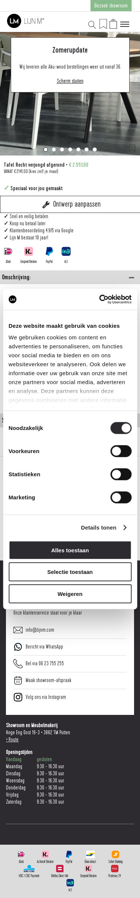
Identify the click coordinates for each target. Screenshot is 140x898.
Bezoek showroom (111, 5)
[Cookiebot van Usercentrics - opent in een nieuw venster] (99, 299)
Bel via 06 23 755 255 (38, 663)
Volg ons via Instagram (39, 697)
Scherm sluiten (70, 81)
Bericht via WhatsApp (38, 646)
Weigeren (70, 593)
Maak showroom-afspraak (42, 680)
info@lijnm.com (33, 630)
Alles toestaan (70, 550)
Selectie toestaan (70, 572)
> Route (12, 739)
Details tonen (98, 527)
